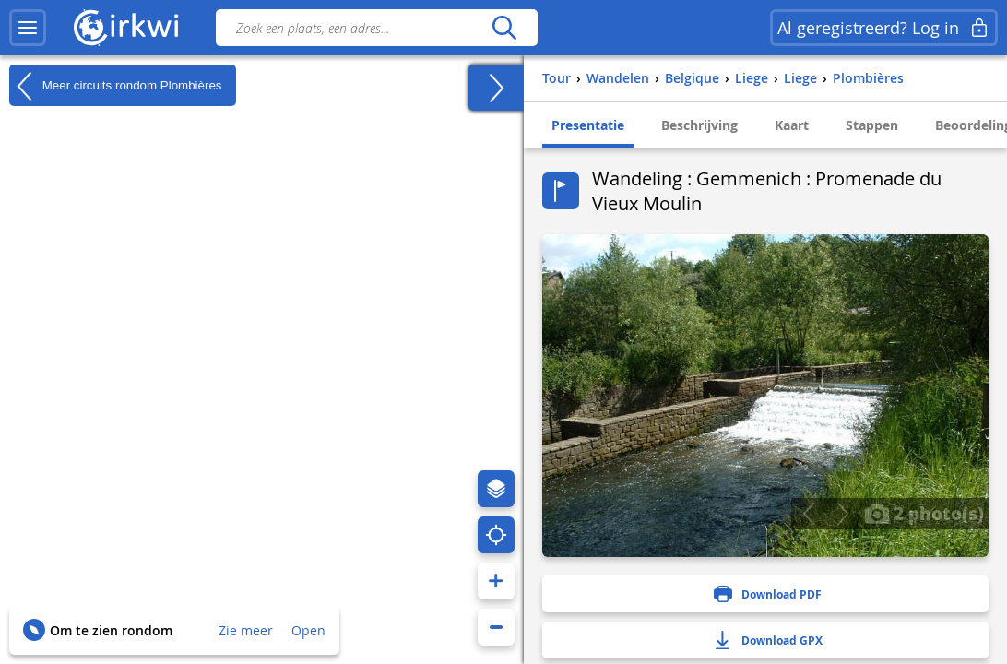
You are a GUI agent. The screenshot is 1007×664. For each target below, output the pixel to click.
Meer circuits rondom (115, 86)
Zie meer (246, 630)
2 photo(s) (924, 513)
